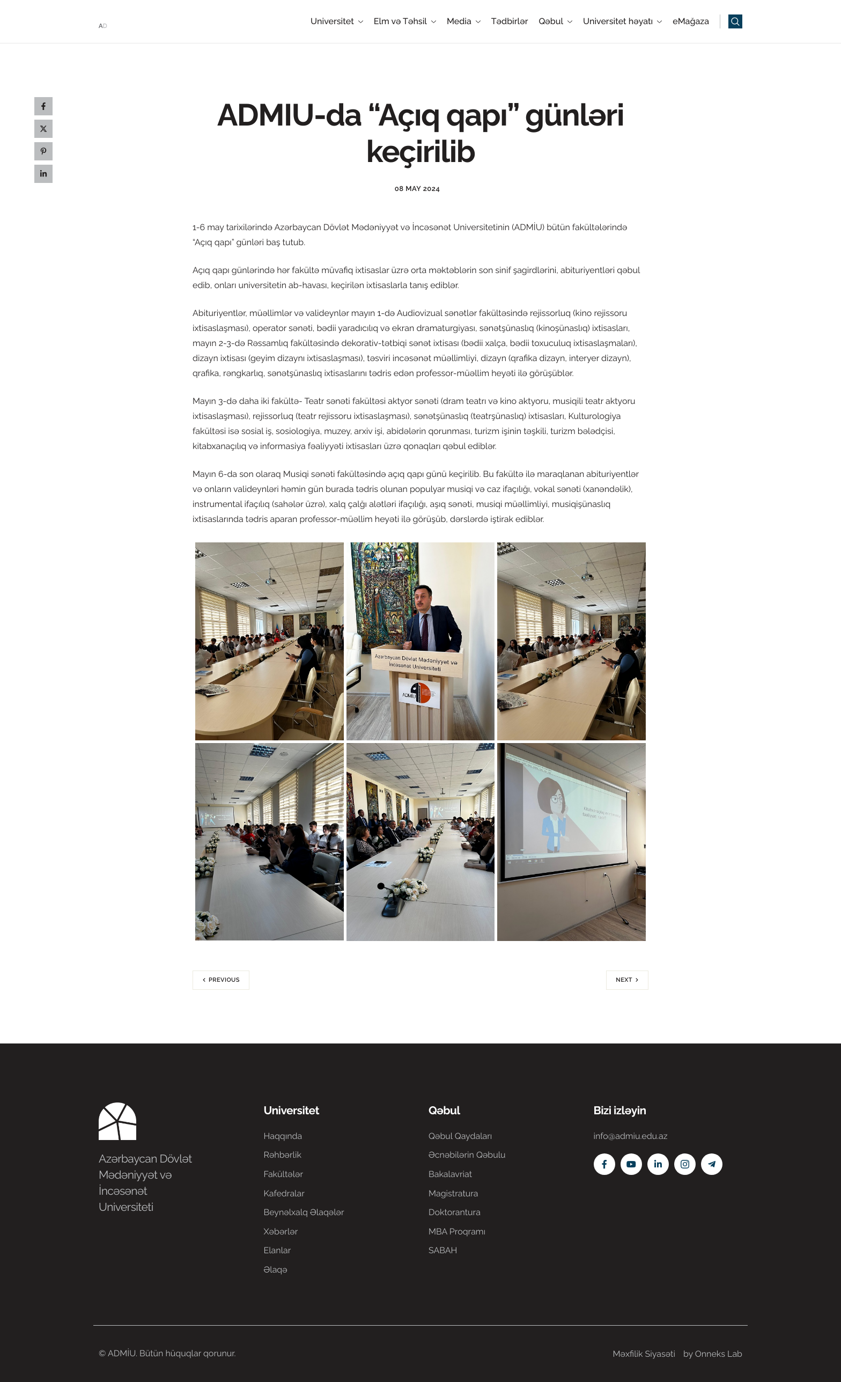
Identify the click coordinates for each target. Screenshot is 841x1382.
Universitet (337, 21)
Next (624, 979)
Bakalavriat (450, 1174)
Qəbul (555, 21)
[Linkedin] (658, 1164)
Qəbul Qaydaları (460, 1136)
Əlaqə (275, 1270)
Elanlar (277, 1250)
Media (464, 21)
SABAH (443, 1250)
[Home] (131, 21)
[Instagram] (685, 1164)
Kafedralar (284, 1193)
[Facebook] (604, 1164)
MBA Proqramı (457, 1231)
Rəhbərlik (282, 1155)
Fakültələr (284, 1174)
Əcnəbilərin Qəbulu (467, 1155)
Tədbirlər (509, 21)
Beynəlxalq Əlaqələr (304, 1212)
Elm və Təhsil (405, 21)
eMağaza (691, 21)
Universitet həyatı (622, 21)
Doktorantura (455, 1212)
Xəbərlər (281, 1231)
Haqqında (283, 1136)
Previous (224, 979)
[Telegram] (711, 1164)
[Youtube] (631, 1164)
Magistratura (453, 1193)
